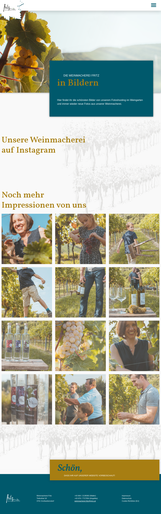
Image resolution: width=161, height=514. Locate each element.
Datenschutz (127, 498)
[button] (153, 5)
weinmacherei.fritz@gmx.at (85, 501)
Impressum (126, 496)
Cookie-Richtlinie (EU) (130, 501)
